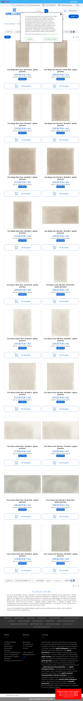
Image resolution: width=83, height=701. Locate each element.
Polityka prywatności (12, 652)
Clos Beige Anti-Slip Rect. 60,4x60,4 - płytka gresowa (60, 178)
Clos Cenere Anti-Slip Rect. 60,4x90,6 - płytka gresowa (60, 555)
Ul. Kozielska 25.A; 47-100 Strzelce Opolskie (27, 5)
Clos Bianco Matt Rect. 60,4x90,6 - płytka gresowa (22, 340)
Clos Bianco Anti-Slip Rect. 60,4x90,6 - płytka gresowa (60, 340)
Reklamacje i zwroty (11, 657)
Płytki (19, 24)
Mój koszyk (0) (73, 11)
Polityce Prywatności (51, 34)
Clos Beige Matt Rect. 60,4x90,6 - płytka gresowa (22, 124)
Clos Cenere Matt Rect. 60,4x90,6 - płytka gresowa (22, 555)
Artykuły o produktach (13, 661)
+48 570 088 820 (50, 5)
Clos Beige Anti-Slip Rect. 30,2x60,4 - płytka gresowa (60, 232)
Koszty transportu (11, 654)
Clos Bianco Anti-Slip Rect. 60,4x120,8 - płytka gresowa (60, 286)
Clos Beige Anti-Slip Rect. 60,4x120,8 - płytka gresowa (60, 71)
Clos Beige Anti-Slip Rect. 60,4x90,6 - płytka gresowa (60, 124)
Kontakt (7, 650)
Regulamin (8, 648)
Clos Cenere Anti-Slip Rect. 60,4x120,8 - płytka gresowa (60, 501)
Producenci (8, 646)
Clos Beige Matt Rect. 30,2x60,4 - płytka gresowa (22, 232)
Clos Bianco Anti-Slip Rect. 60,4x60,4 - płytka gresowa (60, 393)
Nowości (7, 644)
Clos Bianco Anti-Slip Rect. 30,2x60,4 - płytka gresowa (60, 447)
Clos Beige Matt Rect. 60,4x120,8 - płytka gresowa (22, 71)
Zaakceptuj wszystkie (50, 39)
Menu (7, 2)
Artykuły (7, 659)
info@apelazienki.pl (66, 5)
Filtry (7, 37)
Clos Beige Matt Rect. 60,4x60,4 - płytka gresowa (22, 178)
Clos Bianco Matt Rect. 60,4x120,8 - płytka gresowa (22, 286)
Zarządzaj (29, 39)
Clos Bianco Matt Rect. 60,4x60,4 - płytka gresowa (22, 393)
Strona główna (9, 24)
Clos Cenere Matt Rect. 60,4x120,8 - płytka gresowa (22, 501)
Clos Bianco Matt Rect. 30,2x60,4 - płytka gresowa (22, 447)
